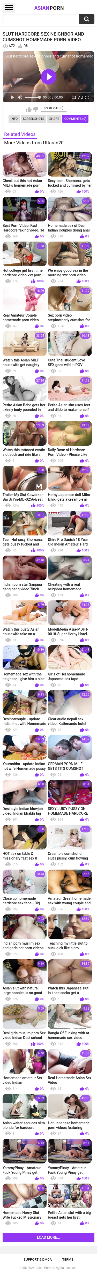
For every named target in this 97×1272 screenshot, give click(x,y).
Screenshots (33, 119)
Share (54, 119)
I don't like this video (35, 109)
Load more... (48, 1237)
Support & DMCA (38, 1259)
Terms (67, 1259)
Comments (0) (75, 119)
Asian (49, 7)
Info (14, 119)
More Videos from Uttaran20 (34, 142)
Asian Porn (43, 1268)
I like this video (29, 109)
